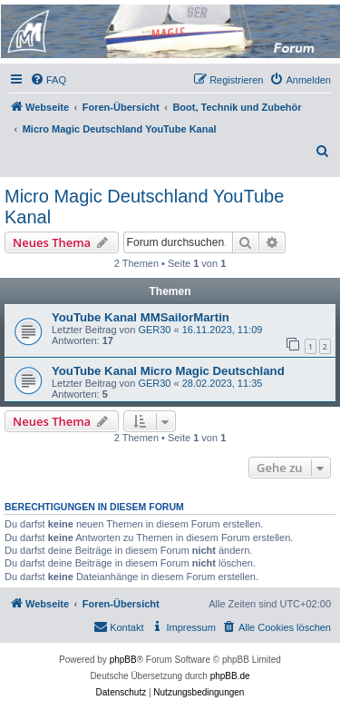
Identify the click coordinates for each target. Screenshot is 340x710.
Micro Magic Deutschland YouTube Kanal (144, 206)
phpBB (123, 660)
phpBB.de (230, 676)
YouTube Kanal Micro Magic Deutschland (168, 371)
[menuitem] (48, 80)
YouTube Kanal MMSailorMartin (140, 317)
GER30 (154, 329)
